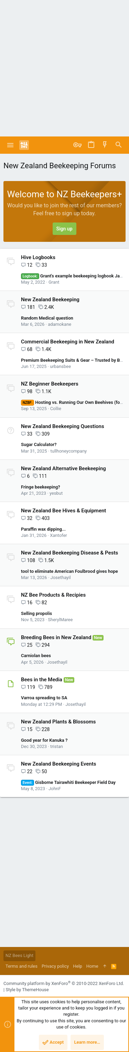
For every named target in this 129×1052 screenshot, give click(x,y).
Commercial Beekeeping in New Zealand (67, 342)
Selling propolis (36, 613)
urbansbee (60, 366)
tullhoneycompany (69, 451)
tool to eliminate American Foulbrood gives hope (69, 571)
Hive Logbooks (38, 257)
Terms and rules (21, 966)
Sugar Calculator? (38, 444)
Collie (55, 408)
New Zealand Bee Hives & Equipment (63, 511)
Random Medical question (47, 318)
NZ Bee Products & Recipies (53, 595)
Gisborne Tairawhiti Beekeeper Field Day (68, 782)
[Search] (119, 145)
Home (92, 966)
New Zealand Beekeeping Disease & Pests (69, 553)
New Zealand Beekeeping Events (58, 764)
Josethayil (61, 577)
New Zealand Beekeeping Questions (62, 426)
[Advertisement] (64, 68)
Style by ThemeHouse (27, 989)
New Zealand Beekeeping (50, 299)
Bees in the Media (41, 679)
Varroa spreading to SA (44, 697)
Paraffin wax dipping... (43, 529)
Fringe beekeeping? (40, 487)
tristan (56, 746)
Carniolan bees (36, 655)
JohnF (55, 788)
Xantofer (58, 535)
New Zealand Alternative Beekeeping (63, 468)
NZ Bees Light (19, 955)
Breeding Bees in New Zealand (56, 637)
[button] (10, 145)
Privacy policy (55, 966)
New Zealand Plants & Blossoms (58, 722)
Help (77, 966)
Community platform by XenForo (63, 983)
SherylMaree (60, 619)
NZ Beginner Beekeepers (49, 384)
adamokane (59, 324)
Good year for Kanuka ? (44, 740)
